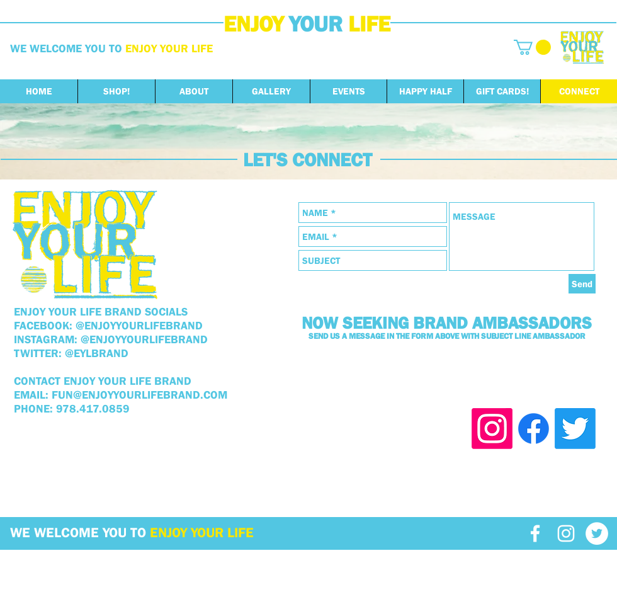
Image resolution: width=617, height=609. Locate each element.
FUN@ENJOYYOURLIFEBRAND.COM (139, 395)
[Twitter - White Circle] (597, 533)
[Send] (582, 283)
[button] (532, 47)
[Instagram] (492, 428)
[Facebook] (533, 428)
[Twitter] (575, 428)
